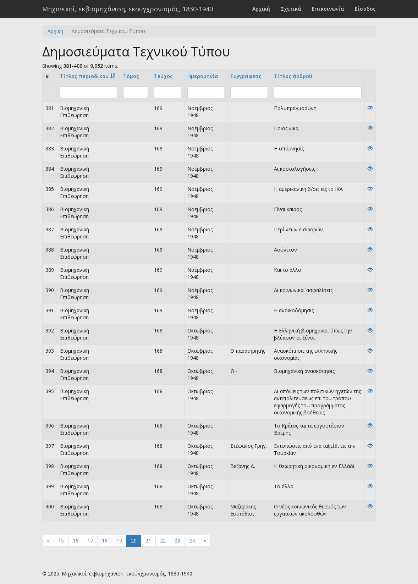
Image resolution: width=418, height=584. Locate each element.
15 (61, 540)
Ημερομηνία (202, 76)
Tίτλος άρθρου (293, 76)
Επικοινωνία (328, 8)
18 (105, 540)
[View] (370, 108)
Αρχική (261, 8)
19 (119, 540)
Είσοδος (365, 8)
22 (163, 540)
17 (90, 540)
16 (75, 540)
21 (148, 540)
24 (192, 540)
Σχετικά (291, 8)
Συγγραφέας (246, 76)
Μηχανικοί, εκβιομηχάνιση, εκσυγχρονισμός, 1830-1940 (127, 9)
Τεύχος (163, 76)
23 (177, 540)
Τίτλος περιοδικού (84, 76)
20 (134, 540)
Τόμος (131, 76)
